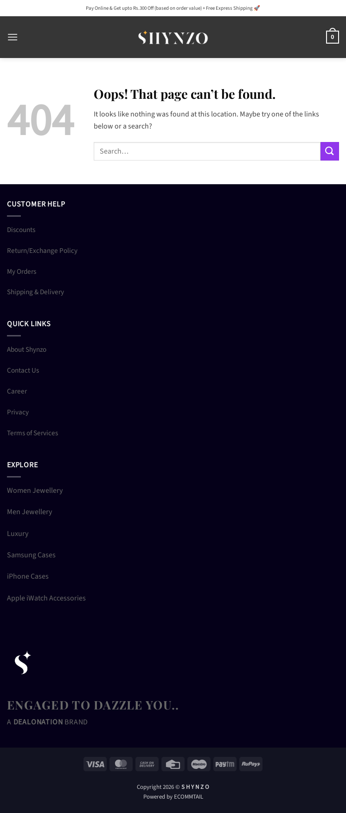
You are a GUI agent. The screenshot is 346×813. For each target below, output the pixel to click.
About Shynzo (26, 349)
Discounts (21, 230)
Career (17, 391)
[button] (12, 37)
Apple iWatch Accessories (46, 598)
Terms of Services (32, 433)
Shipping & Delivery (35, 292)
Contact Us (23, 370)
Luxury (17, 534)
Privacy (18, 412)
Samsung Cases (31, 555)
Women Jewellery (35, 490)
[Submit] (329, 151)
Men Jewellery (29, 512)
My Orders (21, 271)
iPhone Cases (28, 576)
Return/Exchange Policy (42, 250)
